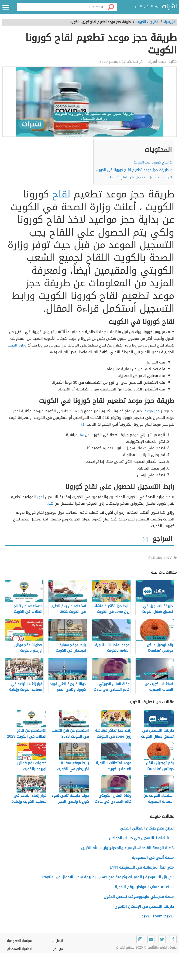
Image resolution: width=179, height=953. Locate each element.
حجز (40, 496)
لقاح (61, 194)
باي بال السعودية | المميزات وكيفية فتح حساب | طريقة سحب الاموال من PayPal (108, 877)
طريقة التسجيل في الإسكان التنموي (144, 906)
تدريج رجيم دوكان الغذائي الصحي (147, 828)
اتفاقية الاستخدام (19, 949)
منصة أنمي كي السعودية (153, 857)
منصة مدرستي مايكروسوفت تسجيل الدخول (139, 896)
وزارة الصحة (16, 345)
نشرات (169, 7)
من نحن (57, 949)
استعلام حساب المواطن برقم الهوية (144, 886)
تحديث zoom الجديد (157, 916)
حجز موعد (152, 411)
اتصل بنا (57, 941)
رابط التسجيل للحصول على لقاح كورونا (140, 177)
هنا (81, 434)
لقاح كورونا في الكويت (153, 162)
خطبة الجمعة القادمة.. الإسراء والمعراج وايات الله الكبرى (127, 847)
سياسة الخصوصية (19, 941)
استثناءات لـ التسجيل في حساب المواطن (141, 838)
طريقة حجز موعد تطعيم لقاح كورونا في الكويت (134, 170)
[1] (83, 424)
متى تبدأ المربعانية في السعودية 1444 (142, 867)
